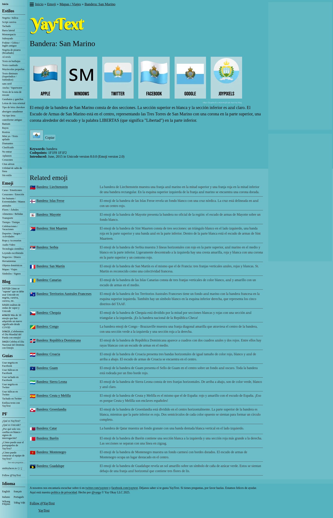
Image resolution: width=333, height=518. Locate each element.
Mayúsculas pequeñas (13, 69)
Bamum (6, 123)
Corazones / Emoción (13, 194)
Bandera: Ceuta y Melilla (53, 395)
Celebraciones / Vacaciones (10, 228)
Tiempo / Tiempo (11, 222)
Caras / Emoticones (12, 190)
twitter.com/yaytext (96, 488)
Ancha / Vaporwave (12, 87)
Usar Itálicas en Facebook (10, 371)
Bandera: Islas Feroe (50, 200)
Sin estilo (7, 175)
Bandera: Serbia (47, 247)
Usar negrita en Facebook (10, 364)
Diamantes (7, 143)
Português (19, 496)
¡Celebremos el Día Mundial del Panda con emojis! (13, 334)
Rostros (6, 132)
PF (4, 414)
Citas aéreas (8, 164)
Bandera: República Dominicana (58, 340)
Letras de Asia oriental (13, 103)
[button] (31, 5)
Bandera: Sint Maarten (51, 228)
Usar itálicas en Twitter (10, 393)
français (18, 491)
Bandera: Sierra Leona (51, 382)
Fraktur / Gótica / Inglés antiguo (11, 44)
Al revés (6, 56)
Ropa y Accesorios (11, 240)
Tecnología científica (13, 248)
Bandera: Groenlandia (51, 409)
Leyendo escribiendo (12, 253)
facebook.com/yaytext (124, 488)
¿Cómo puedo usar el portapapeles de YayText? (13, 445)
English (6, 491)
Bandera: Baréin (47, 438)
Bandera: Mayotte (48, 214)
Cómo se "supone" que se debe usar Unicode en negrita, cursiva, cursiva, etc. (13, 294)
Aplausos (7, 155)
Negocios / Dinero (11, 257)
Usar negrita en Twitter (10, 386)
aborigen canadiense (12, 111)
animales (6, 205)
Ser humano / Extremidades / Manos (13, 200)
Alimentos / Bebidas (12, 213)
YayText (43, 510)
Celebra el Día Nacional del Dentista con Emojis (13, 344)
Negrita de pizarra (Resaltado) (11, 51)
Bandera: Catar (46, 428)
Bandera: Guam (47, 368)
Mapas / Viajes (9, 269)
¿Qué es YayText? (11, 420)
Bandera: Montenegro (51, 452)
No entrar (7, 151)
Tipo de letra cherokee (13, 107)
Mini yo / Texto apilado (10, 138)
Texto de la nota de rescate (11, 93)
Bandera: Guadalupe (50, 466)
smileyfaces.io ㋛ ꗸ (12, 468)
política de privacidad (64, 492)
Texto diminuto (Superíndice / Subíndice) (10, 76)
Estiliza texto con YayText (11, 404)
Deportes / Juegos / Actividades (12, 235)
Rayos (5, 127)
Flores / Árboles (10, 209)
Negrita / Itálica (10, 17)
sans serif (7, 83)
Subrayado (7, 38)
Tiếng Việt (19, 502)
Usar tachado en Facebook (10, 379)
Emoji (7, 183)
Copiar (50, 137)
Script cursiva (9, 22)
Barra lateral (8, 30)
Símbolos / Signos (11, 273)
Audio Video (8, 244)
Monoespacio (9, 34)
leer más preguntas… (16, 462)
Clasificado (8, 147)
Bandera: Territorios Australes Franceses (63, 294)
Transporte (7, 218)
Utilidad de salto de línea (12, 170)
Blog (6, 281)
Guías (7, 355)
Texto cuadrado (10, 65)
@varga (96, 492)
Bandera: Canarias (48, 280)
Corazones (7, 159)
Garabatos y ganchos (12, 99)
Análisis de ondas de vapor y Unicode (11, 308)
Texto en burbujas (11, 61)
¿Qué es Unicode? (11, 424)
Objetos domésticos (12, 265)
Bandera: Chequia (48, 312)
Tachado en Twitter (12, 398)
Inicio (5, 4)
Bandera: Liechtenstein (52, 187)
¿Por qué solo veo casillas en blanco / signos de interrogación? (11, 433)
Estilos (8, 10)
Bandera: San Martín (50, 266)
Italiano (6, 496)
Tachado (6, 26)
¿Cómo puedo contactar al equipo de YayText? (13, 455)
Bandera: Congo (47, 326)
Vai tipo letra (8, 115)
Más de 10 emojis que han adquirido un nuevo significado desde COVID (12, 321)
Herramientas (9, 261)
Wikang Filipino (6, 502)
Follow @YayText (11, 475)
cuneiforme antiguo (12, 119)
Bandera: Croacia (48, 354)
